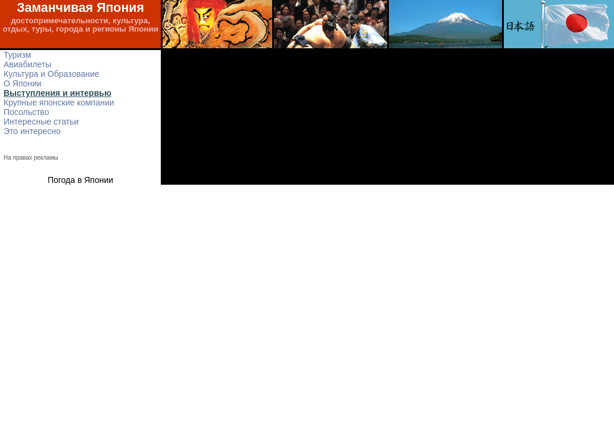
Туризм (17, 55)
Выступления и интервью (57, 93)
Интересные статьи (41, 121)
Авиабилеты (27, 64)
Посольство (26, 112)
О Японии (23, 83)
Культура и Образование (51, 74)
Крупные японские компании (59, 102)
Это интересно (32, 131)
